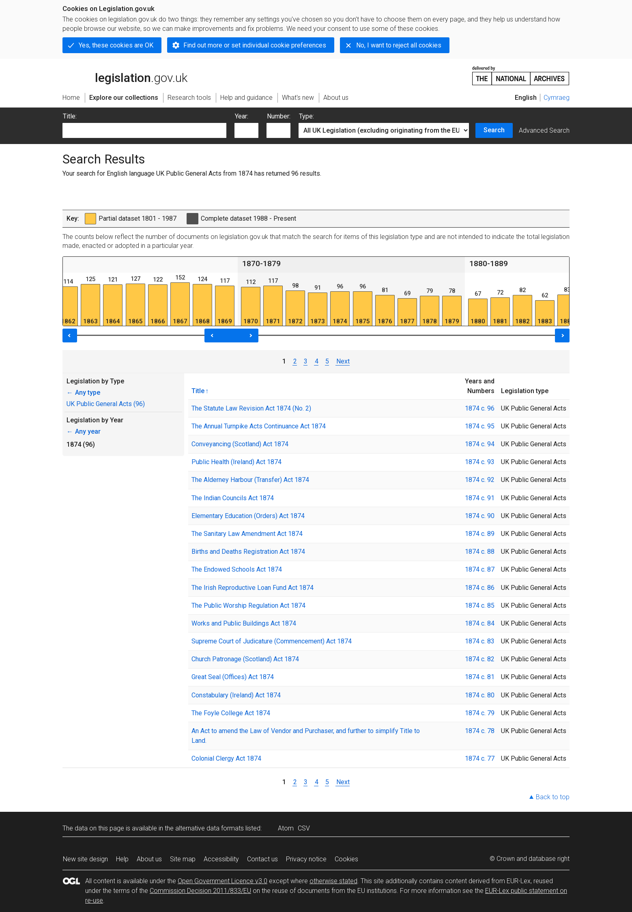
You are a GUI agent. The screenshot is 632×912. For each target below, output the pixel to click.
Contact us (262, 859)
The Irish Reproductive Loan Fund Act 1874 (252, 588)
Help (122, 859)
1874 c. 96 (479, 408)
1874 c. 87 (479, 569)
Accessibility (221, 859)
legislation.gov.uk (124, 75)
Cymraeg (557, 97)
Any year (84, 431)
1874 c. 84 (479, 623)
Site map (183, 859)
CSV (304, 828)
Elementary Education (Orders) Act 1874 (248, 516)
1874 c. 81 (479, 677)
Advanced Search (544, 130)
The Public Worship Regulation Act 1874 (248, 605)
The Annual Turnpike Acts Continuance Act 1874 (258, 426)
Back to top (553, 797)
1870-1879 (261, 263)
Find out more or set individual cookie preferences (254, 45)
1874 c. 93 (479, 462)
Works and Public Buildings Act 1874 (243, 623)
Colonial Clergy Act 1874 (226, 758)
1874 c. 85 (479, 605)
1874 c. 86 (479, 588)
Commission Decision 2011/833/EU (200, 891)
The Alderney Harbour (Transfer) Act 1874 (250, 480)
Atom (286, 828)
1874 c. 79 (479, 713)
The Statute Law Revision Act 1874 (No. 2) (251, 408)
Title (197, 391)
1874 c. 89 (479, 534)
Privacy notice (306, 859)
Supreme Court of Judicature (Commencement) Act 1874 (271, 641)
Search (494, 130)
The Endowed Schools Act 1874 (236, 569)
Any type (83, 392)
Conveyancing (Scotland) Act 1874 (239, 444)
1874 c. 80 (479, 695)
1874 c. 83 (479, 641)
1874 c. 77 (479, 758)
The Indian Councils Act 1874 (232, 498)
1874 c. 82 (479, 659)
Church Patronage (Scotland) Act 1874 (245, 659)
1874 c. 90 (479, 516)
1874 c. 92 (479, 480)
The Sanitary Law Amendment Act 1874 (247, 534)
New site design (85, 859)
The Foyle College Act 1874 (230, 713)
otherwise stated (333, 881)
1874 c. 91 (479, 498)
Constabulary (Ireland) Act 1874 (236, 695)
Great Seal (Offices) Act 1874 (232, 677)
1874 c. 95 (479, 426)
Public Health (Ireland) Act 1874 (236, 462)
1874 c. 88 (479, 551)
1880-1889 (488, 263)
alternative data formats (209, 828)
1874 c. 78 (479, 731)
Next (342, 361)
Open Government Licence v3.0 (222, 881)
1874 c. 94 (479, 444)
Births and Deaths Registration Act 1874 (248, 551)
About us (149, 859)
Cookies (346, 859)
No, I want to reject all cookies (398, 45)
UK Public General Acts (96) (106, 404)
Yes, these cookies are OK (116, 45)
